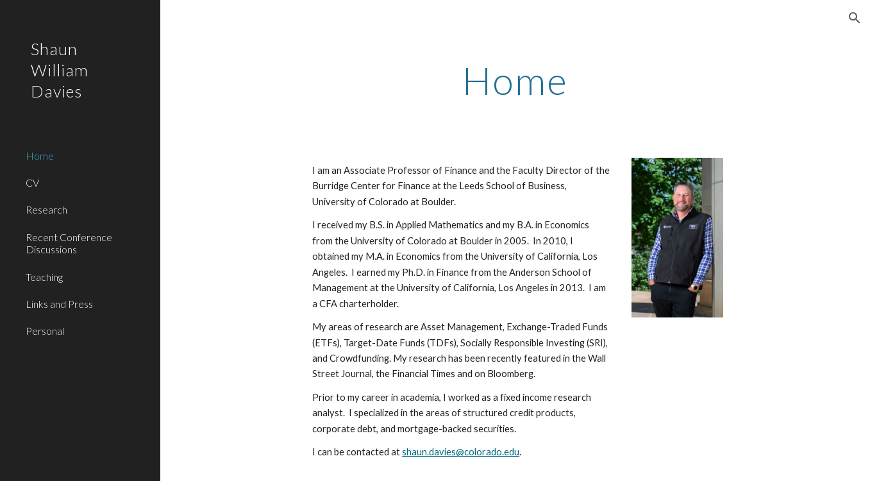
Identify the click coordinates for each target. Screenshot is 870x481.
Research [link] (46, 209)
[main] (515, 80)
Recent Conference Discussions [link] (69, 243)
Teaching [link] (44, 277)
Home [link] (40, 155)
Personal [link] (45, 331)
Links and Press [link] (59, 304)
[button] (854, 18)
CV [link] (32, 182)
